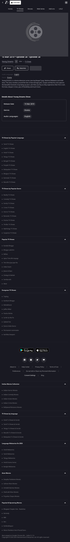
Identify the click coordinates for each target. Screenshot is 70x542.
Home (4, 9)
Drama (9, 77)
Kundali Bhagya (9, 246)
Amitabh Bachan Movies (11, 488)
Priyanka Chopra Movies (11, 496)
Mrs (5, 522)
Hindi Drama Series (10, 462)
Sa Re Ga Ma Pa (9, 318)
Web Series (35, 9)
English (16, 74)
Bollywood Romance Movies (13, 407)
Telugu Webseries (9, 458)
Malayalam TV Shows (10, 169)
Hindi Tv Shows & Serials (12, 420)
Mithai (6, 254)
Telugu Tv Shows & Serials (12, 428)
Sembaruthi (7, 280)
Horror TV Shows (9, 212)
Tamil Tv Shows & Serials (12, 424)
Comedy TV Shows (10, 199)
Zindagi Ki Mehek (9, 275)
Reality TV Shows (9, 195)
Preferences (16, 371)
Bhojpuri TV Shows (10, 174)
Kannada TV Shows (10, 178)
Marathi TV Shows (9, 182)
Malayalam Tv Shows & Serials (14, 437)
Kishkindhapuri (8, 526)
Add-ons (46, 9)
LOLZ (55, 9)
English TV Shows (9, 148)
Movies (24, 9)
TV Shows (14, 9)
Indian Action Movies (10, 399)
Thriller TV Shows (9, 224)
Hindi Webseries (9, 450)
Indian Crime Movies (10, 403)
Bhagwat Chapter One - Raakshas (14, 509)
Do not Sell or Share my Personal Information (41, 371)
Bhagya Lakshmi (9, 250)
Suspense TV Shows (10, 233)
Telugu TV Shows (9, 157)
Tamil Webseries (9, 454)
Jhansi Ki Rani (8, 271)
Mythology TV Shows (10, 229)
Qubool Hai (7, 322)
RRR (5, 518)
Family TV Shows (9, 203)
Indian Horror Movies (11, 390)
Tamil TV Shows (9, 144)
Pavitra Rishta (8, 313)
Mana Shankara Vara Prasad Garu (15, 530)
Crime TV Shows (9, 208)
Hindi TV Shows (9, 153)
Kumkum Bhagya (9, 301)
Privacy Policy (39, 367)
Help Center (26, 367)
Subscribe (15, 3)
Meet (5, 284)
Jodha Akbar (7, 309)
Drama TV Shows (9, 220)
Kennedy (6, 513)
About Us (13, 367)
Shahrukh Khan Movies (11, 492)
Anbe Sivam (7, 267)
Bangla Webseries (9, 467)
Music (63, 9)
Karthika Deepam (9, 335)
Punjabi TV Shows (9, 165)
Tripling (6, 297)
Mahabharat (8, 305)
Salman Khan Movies (10, 484)
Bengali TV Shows (9, 161)
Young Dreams (7, 61)
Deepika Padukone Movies (12, 479)
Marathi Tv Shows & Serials (12, 433)
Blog (42, 375)
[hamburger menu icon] (66, 2)
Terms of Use (54, 367)
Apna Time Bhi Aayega (11, 258)
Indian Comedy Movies (11, 395)
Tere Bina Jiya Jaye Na (11, 263)
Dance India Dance (10, 326)
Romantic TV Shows (10, 216)
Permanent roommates (11, 330)
